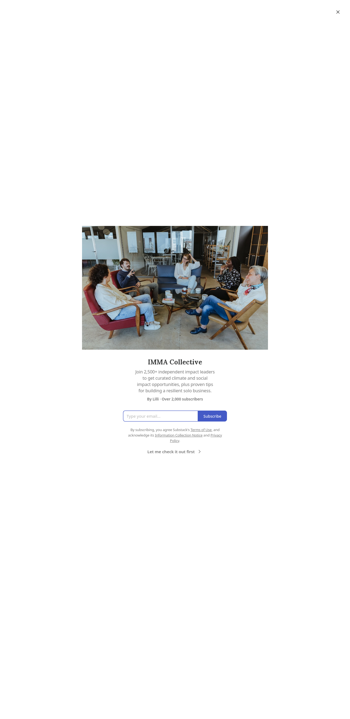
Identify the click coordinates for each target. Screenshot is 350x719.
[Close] (337, 12)
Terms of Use (201, 429)
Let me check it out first (174, 451)
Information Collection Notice (178, 435)
